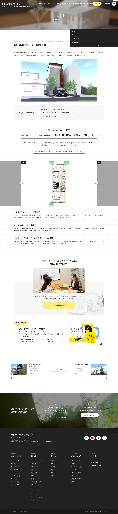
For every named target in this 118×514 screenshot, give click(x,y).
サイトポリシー (33, 511)
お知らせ (33, 485)
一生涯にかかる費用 (16, 476)
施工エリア (54, 473)
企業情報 (53, 461)
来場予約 (73, 464)
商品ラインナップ (52, 3)
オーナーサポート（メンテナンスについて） (96, 461)
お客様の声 (34, 470)
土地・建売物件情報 (36, 482)
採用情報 (53, 476)
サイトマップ (14, 511)
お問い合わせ (74, 476)
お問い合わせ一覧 (89, 415)
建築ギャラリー (35, 467)
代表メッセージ (55, 464)
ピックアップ (34, 488)
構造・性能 (64, 3)
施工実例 (69, 3)
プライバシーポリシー (23, 511)
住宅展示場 (34, 473)
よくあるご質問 (15, 485)
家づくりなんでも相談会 (77, 467)
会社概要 (53, 467)
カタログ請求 (107, 3)
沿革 (52, 470)
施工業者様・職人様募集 (77, 479)
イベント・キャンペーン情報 (38, 461)
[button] (21, 187)
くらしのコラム (35, 491)
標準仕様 (59, 3)
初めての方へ (83, 3)
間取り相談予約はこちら (61, 307)
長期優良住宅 (14, 470)
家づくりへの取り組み (37, 497)
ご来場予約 (97, 3)
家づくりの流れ (15, 482)
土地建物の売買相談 (76, 473)
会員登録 (73, 482)
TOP (85, 32)
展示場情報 (89, 3)
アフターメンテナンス (17, 473)
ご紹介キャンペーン (95, 465)
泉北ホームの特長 (43, 3)
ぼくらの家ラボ (36, 494)
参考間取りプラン (90, 32)
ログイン (78, 482)
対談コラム (34, 500)
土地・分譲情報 (75, 3)
